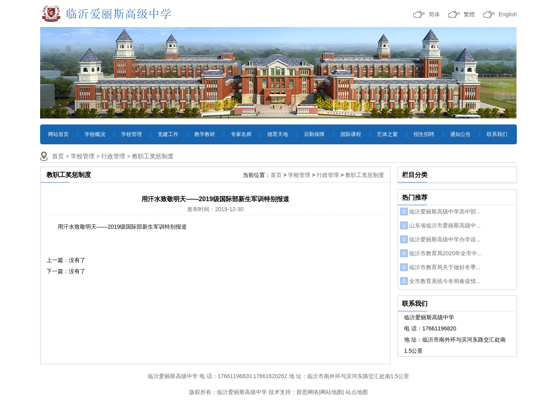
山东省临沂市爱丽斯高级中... (440, 225)
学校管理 (131, 134)
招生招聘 (424, 134)
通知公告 (460, 134)
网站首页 (58, 134)
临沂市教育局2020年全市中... (441, 253)
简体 (434, 14)
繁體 (469, 14)
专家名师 (241, 134)
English (508, 14)
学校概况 (95, 134)
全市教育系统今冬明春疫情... (440, 281)
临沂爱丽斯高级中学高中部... (440, 212)
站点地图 (357, 392)
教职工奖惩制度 (153, 156)
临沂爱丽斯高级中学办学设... (440, 239)
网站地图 (331, 392)
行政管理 (113, 156)
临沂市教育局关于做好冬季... (440, 267)
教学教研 (204, 134)
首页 (58, 156)
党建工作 (168, 134)
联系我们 (497, 134)
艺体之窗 (387, 134)
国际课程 (350, 134)
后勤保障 (314, 134)
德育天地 (277, 134)
